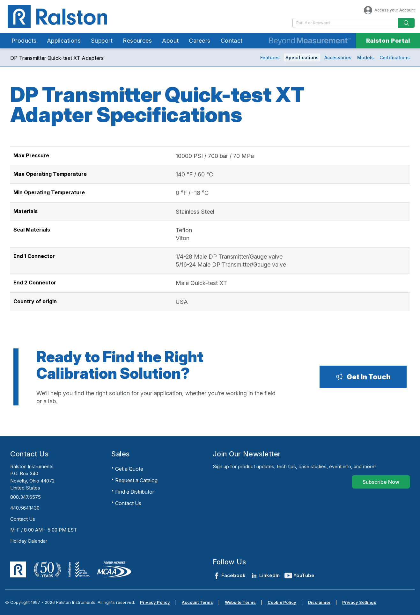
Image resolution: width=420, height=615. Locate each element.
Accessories (337, 57)
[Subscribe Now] (381, 482)
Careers (199, 40)
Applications (64, 40)
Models (365, 57)
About (170, 40)
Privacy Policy (155, 602)
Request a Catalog (136, 480)
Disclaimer (319, 602)
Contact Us (22, 519)
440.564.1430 (25, 508)
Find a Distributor (134, 492)
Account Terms (197, 602)
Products (24, 40)
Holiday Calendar (28, 541)
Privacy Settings (359, 602)
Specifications (302, 57)
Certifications (394, 57)
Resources (137, 40)
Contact (232, 40)
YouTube (299, 575)
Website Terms (240, 602)
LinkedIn (265, 575)
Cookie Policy (282, 602)
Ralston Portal (388, 40)
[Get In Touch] (363, 377)
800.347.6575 (25, 497)
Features (270, 57)
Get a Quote (129, 469)
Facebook (229, 575)
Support (102, 40)
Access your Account (389, 10)
